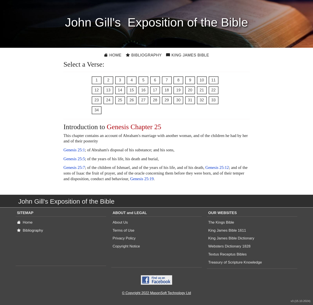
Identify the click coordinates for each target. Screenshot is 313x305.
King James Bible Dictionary (231, 238)
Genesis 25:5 (74, 159)
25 (120, 100)
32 (202, 100)
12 (96, 90)
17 (155, 90)
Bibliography (144, 55)
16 (143, 90)
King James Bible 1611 (227, 230)
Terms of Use (123, 230)
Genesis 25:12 (217, 167)
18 (167, 90)
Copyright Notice (126, 246)
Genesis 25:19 (142, 178)
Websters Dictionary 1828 (229, 246)
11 (213, 80)
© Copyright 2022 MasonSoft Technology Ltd (156, 293)
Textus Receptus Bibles (227, 254)
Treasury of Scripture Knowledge (235, 262)
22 (213, 90)
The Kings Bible (221, 222)
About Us (120, 222)
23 (96, 100)
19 (178, 90)
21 (202, 90)
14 (120, 90)
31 (190, 100)
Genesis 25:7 (74, 167)
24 (108, 100)
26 (132, 100)
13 (108, 90)
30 (178, 100)
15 (132, 90)
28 (155, 100)
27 (143, 100)
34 (96, 110)
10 (202, 80)
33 (213, 100)
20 (190, 90)
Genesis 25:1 (74, 150)
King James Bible (187, 55)
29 (167, 100)
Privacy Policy (124, 238)
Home (113, 55)
